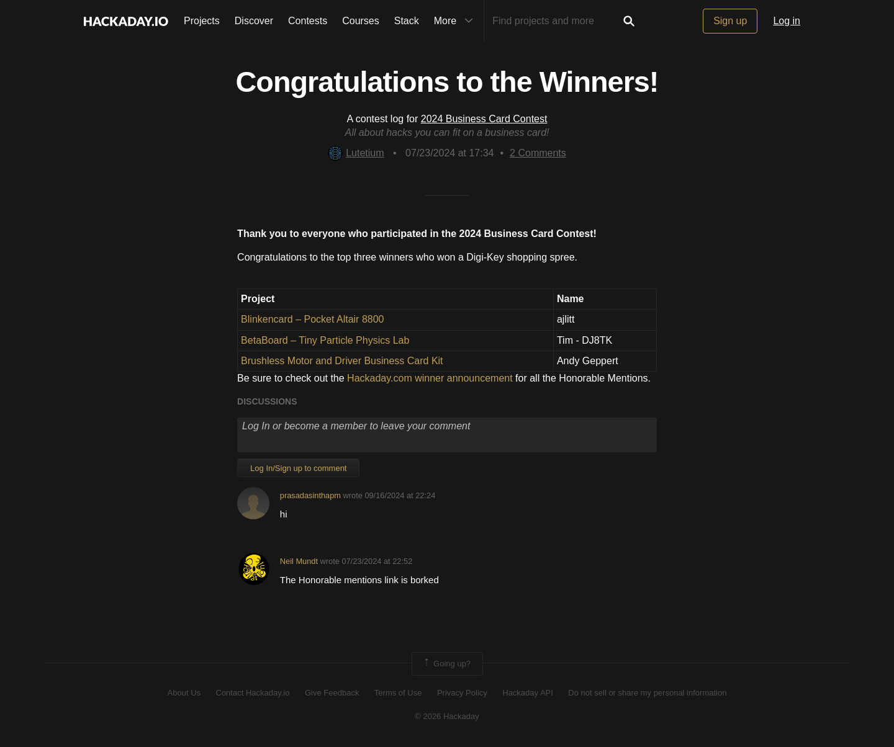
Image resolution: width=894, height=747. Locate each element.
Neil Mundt (299, 561)
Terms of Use (398, 692)
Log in (786, 21)
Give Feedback (332, 692)
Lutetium (356, 153)
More (456, 21)
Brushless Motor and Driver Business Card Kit (342, 361)
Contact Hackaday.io (253, 692)
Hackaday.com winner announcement (430, 378)
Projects (202, 21)
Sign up (730, 21)
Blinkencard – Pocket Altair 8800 (312, 319)
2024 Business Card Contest (484, 119)
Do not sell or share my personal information (647, 692)
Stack (406, 21)
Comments (538, 153)
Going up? (446, 664)
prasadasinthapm (310, 495)
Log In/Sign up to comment (298, 468)
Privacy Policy (462, 692)
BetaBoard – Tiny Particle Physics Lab (325, 340)
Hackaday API (527, 692)
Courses (360, 21)
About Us (184, 692)
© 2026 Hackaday (447, 716)
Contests (307, 21)
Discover (254, 21)
